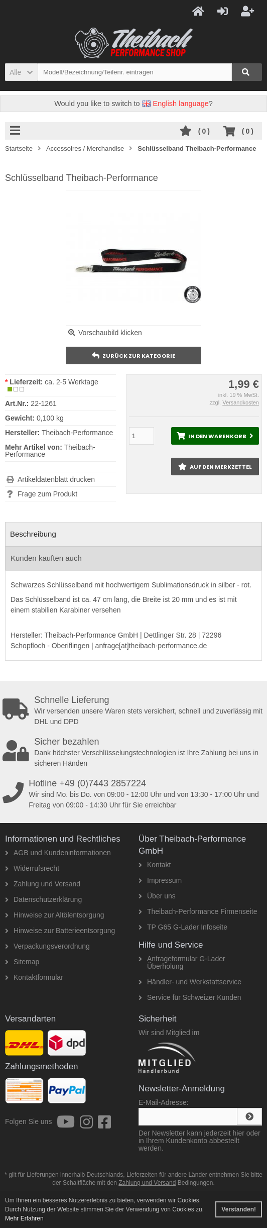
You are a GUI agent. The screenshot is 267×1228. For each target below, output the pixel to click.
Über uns (157, 896)
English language (175, 103)
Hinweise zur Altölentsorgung (54, 915)
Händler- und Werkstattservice (190, 982)
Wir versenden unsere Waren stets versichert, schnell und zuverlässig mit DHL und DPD (135, 710)
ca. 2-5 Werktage (71, 382)
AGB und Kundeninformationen (58, 853)
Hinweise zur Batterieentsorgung (60, 931)
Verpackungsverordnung (47, 946)
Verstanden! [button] (238, 1209)
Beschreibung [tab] (33, 534)
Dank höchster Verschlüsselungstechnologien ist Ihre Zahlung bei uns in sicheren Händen (135, 752)
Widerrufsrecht (32, 868)
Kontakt (155, 865)
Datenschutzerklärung (43, 899)
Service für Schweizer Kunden (190, 997)
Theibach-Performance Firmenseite (198, 911)
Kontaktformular (34, 977)
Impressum (160, 880)
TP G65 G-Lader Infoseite (183, 927)
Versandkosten (240, 402)
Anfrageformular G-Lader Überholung (182, 962)
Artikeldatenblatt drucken (56, 479)
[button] (21, 72)
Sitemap (22, 962)
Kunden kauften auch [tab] (46, 558)
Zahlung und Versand (42, 884)
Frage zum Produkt (47, 494)
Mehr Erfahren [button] (24, 1218)
